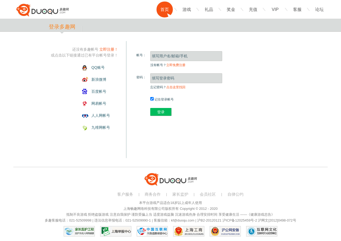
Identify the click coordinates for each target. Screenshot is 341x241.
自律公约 (235, 194)
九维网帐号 (100, 127)
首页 (164, 9)
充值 (253, 9)
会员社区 (208, 194)
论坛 (319, 9)
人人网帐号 (100, 115)
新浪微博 (98, 79)
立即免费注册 (175, 65)
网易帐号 (98, 103)
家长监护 (180, 194)
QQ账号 (98, 67)
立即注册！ (108, 49)
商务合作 (153, 194)
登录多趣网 (62, 27)
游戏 (186, 9)
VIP (275, 9)
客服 (297, 9)
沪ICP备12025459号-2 (239, 220)
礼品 (209, 9)
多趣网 (42, 10)
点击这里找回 (175, 87)
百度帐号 (98, 91)
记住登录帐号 (162, 99)
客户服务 (125, 194)
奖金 (231, 9)
